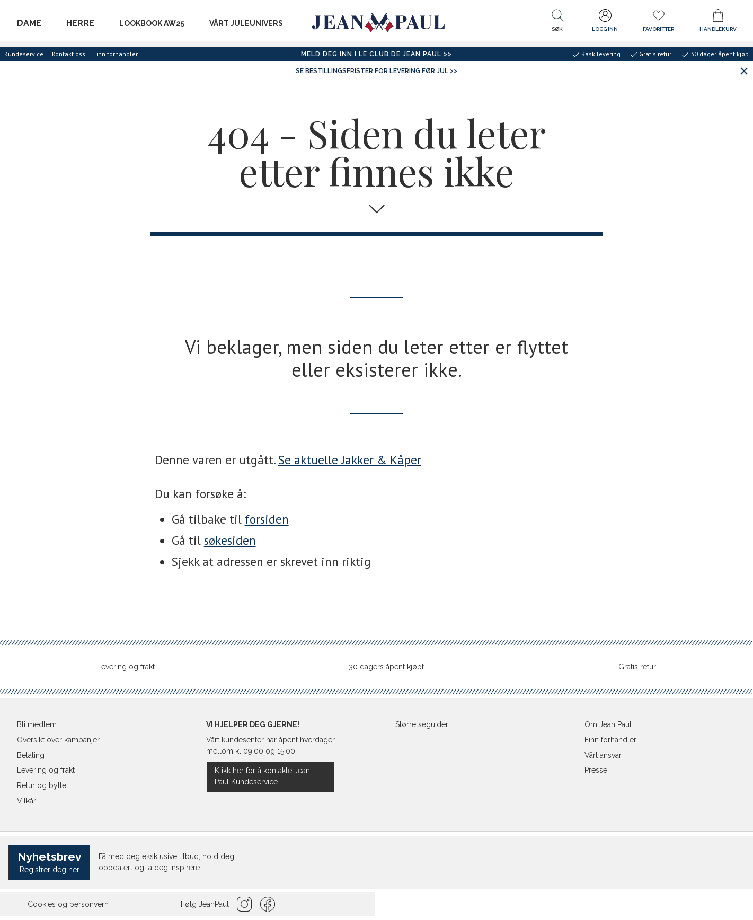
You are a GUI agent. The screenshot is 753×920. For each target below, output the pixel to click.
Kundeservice (23, 54)
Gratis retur (637, 666)
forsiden (267, 519)
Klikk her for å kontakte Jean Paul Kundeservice (262, 776)
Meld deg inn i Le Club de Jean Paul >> (376, 54)
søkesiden (230, 540)
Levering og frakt (126, 666)
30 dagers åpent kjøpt (386, 666)
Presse (595, 770)
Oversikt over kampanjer (58, 740)
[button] (557, 22)
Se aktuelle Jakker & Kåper (349, 459)
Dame (29, 23)
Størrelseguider (421, 724)
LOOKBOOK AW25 (151, 23)
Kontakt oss (68, 54)
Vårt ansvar (603, 755)
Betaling (31, 755)
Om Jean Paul (608, 724)
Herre (80, 23)
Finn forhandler (115, 54)
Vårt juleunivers (246, 23)
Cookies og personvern (68, 904)
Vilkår (26, 801)
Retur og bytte (41, 785)
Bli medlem (37, 724)
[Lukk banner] (743, 70)
